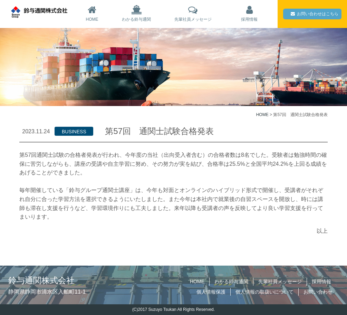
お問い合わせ (317, 292)
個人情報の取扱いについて (264, 292)
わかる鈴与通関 (136, 13)
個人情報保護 (210, 292)
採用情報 (249, 13)
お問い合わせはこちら (314, 13)
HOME (92, 13)
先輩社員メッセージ (193, 13)
